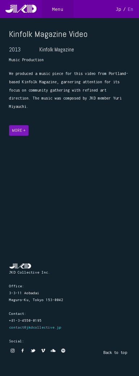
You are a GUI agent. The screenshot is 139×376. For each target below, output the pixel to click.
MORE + (19, 130)
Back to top (115, 352)
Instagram (12, 350)
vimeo (43, 350)
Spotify (63, 350)
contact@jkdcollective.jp (35, 327)
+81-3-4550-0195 (25, 320)
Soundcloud (53, 350)
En (131, 9)
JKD (21, 9)
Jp (118, 9)
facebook (22, 350)
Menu (58, 9)
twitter (32, 350)
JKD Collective (20, 266)
